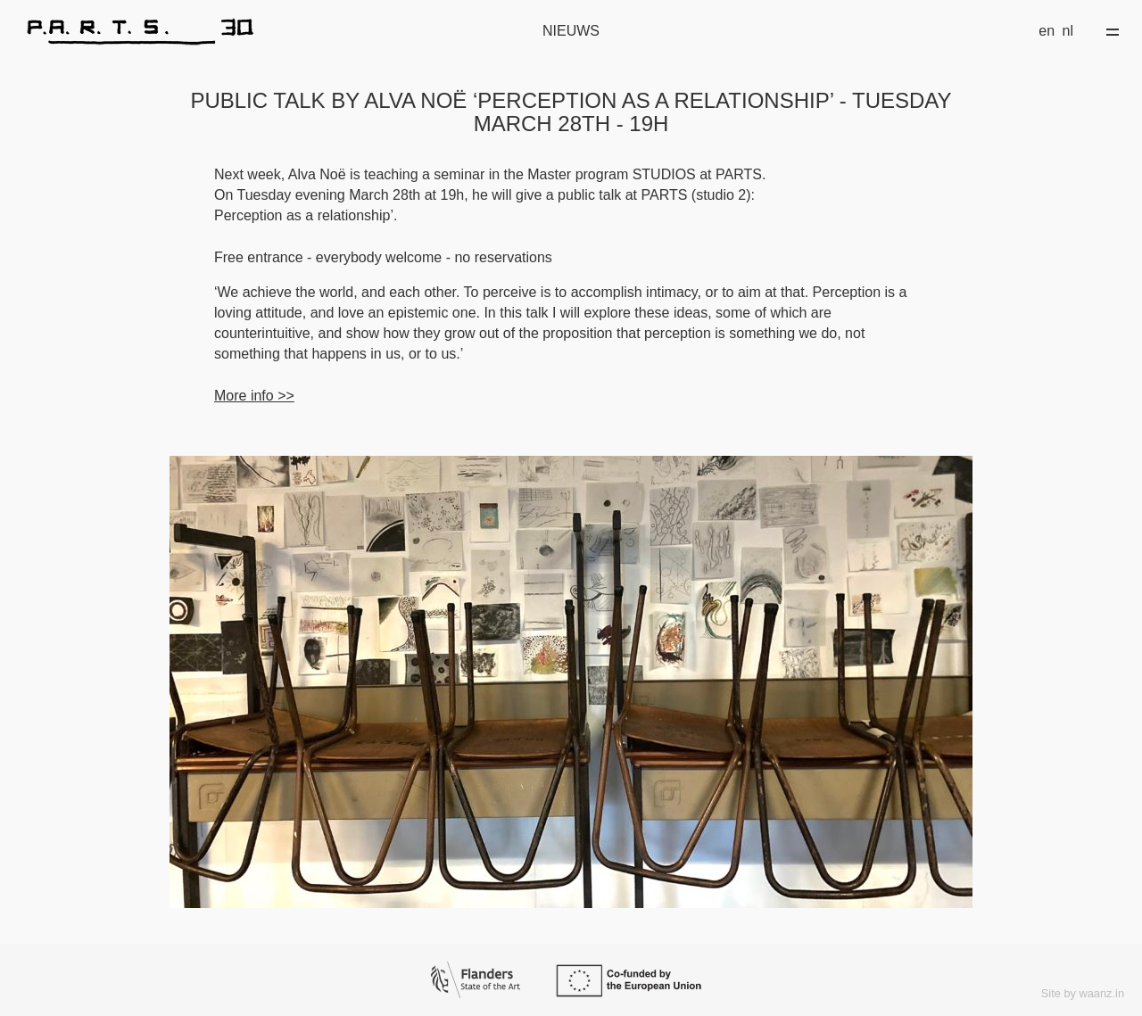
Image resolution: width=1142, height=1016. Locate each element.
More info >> (254, 395)
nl (1068, 30)
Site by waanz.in (1082, 993)
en (1047, 30)
